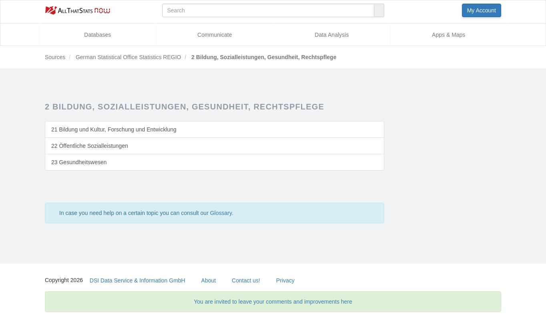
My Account (481, 10)
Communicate (214, 35)
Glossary (221, 213)
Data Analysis (332, 35)
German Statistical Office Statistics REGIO (127, 57)
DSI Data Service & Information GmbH (137, 280)
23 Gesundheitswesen (79, 162)
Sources (55, 57)
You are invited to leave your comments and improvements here (273, 301)
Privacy (285, 280)
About (208, 280)
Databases (97, 35)
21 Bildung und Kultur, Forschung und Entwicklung (114, 129)
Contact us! (246, 280)
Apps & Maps (448, 35)
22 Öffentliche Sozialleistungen (89, 146)
